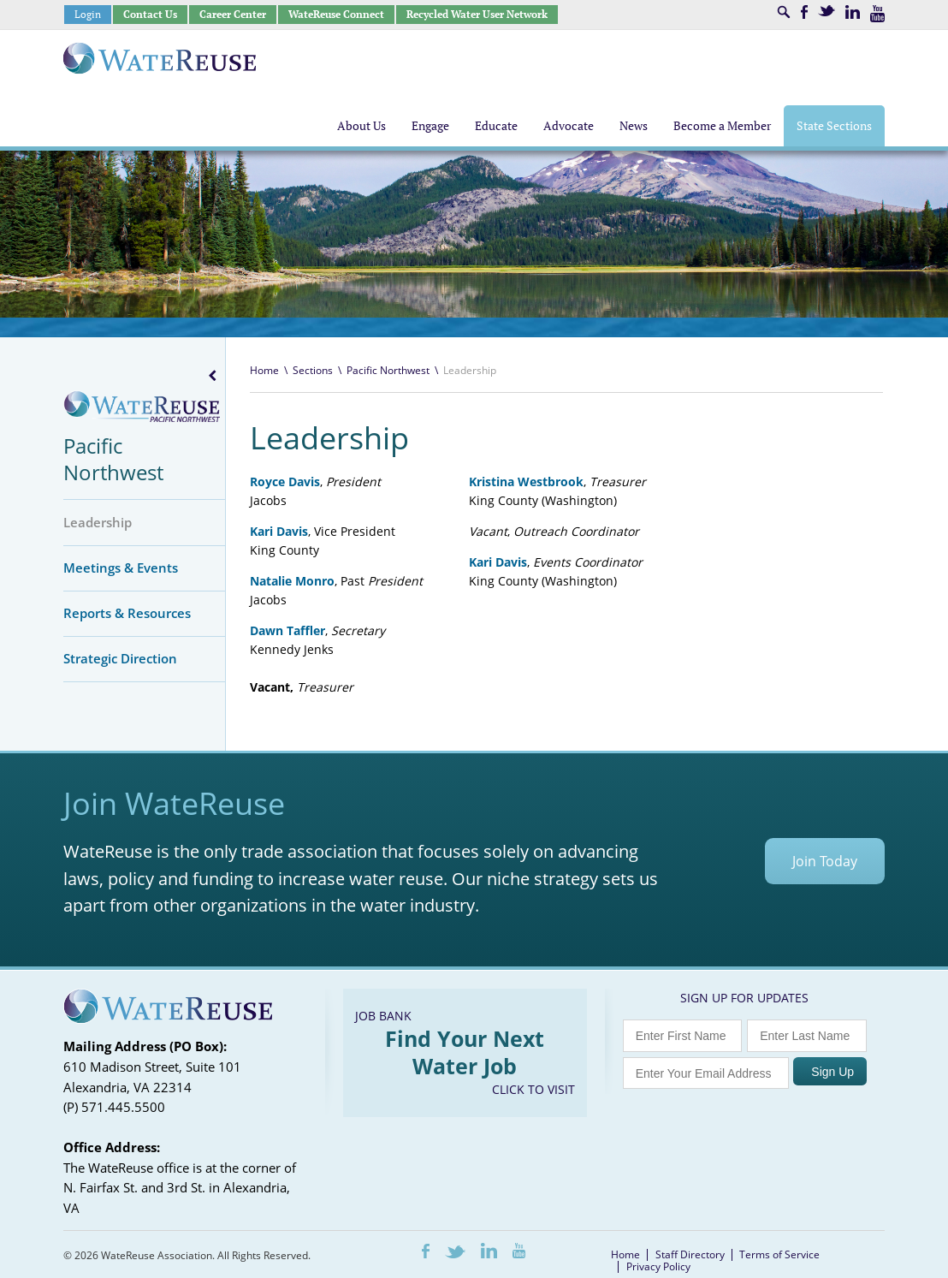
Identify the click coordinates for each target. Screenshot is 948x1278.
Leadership (97, 522)
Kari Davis (498, 562)
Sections (313, 370)
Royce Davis (285, 481)
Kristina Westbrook (526, 481)
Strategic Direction (120, 658)
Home (264, 370)
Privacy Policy (658, 1266)
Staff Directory (690, 1254)
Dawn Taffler (287, 630)
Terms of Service (779, 1254)
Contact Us (150, 14)
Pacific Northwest (113, 458)
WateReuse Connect (336, 14)
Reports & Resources (127, 612)
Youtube (877, 13)
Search (784, 12)
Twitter (826, 10)
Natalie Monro (292, 581)
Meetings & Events (120, 567)
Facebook (804, 12)
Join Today (824, 861)
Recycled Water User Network (477, 14)
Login (87, 14)
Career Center (232, 14)
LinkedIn (852, 12)
